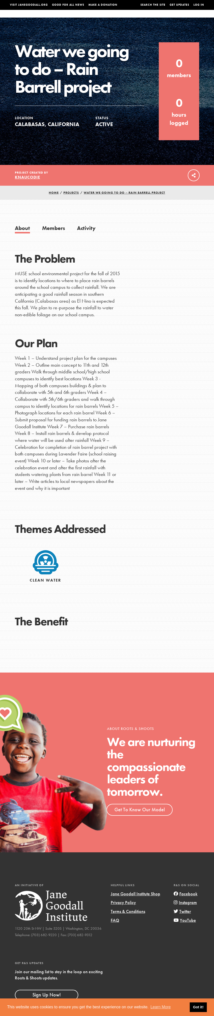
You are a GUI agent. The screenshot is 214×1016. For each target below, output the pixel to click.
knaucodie (27, 187)
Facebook (185, 903)
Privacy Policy (123, 912)
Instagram (185, 912)
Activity (86, 237)
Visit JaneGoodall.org (29, 4)
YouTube (185, 930)
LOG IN (198, 4)
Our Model (136, 19)
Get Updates (179, 4)
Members (53, 237)
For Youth (84, 19)
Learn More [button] (160, 1007)
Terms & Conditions (128, 921)
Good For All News (68, 4)
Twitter (182, 921)
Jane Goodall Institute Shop (135, 903)
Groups (174, 19)
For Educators (110, 19)
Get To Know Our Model (139, 819)
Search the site (152, 4)
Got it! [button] (198, 1007)
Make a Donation (102, 4)
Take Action (194, 18)
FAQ (115, 930)
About (66, 19)
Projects (156, 19)
